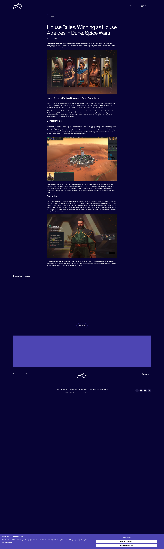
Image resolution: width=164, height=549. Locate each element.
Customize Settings (126, 537)
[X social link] (137, 390)
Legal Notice (104, 389)
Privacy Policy (83, 389)
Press (27, 374)
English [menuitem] (146, 374)
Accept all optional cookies (126, 545)
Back (52, 16)
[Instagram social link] (149, 390)
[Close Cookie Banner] (161, 541)
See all (81, 325)
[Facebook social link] (141, 390)
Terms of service (94, 389)
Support (15, 374)
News (131, 6)
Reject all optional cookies (126, 541)
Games (136, 6)
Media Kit (22, 374)
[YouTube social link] (145, 390)
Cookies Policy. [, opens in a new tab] (9, 542)
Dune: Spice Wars (53, 43)
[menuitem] (147, 374)
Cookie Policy (73, 389)
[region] (82, 541)
